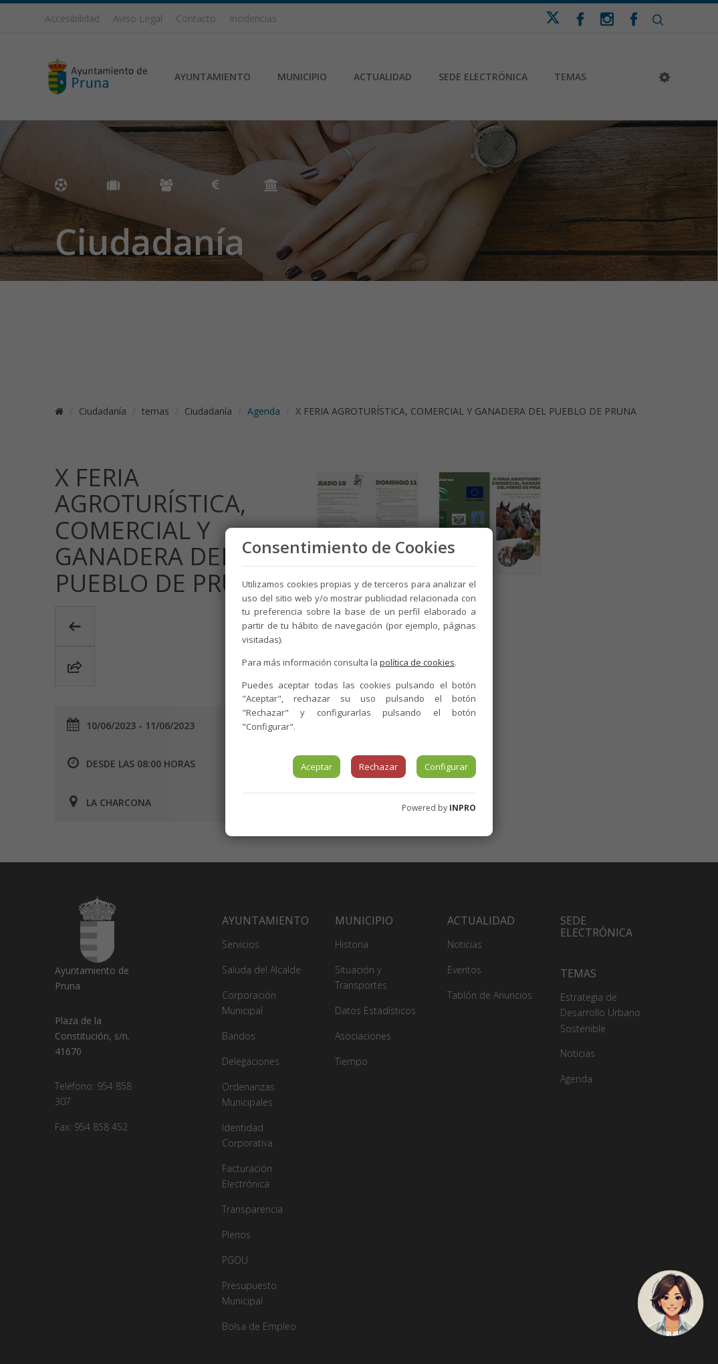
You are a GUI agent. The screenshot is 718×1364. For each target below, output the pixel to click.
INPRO (462, 807)
